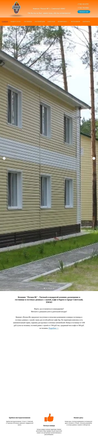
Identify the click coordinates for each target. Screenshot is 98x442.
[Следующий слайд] (93, 158)
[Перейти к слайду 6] (53, 288)
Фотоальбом (75, 21)
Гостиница (28, 21)
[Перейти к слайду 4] (49, 288)
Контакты (86, 21)
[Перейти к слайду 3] (48, 288)
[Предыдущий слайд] (4, 158)
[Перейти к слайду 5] (51, 288)
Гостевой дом (40, 21)
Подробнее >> (53, 328)
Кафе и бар (51, 21)
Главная (5, 21)
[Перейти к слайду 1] (44, 288)
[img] (16, 7)
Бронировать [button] (62, 21)
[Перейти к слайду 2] (46, 288)
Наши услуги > (16, 21)
